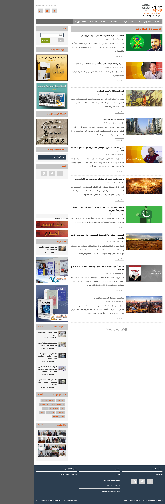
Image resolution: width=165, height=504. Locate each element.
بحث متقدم (28, 40)
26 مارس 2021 (92, 155)
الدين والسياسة (27, 404)
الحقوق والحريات (37, 408)
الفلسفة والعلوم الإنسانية (31, 400)
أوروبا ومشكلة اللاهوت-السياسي (94, 91)
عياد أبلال (103, 242)
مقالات (116, 22)
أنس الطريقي (102, 155)
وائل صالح (103, 183)
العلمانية (28, 408)
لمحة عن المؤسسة (118, 500)
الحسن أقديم (102, 39)
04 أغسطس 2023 (86, 95)
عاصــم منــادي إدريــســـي (99, 95)
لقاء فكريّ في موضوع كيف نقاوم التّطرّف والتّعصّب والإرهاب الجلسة (30, 356)
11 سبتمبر (28, 361)
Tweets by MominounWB (43, 218)
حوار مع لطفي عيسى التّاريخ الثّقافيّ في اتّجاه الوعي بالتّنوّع (83, 64)
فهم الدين (38, 416)
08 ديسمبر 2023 (92, 67)
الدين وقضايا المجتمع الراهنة (40, 404)
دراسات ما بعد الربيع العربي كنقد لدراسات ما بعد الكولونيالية (82, 179)
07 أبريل (30, 252)
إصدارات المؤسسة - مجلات (96, 486)
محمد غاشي (102, 273)
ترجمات (107, 22)
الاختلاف (45, 416)
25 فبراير (28, 337)
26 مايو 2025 (93, 39)
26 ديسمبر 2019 (93, 302)
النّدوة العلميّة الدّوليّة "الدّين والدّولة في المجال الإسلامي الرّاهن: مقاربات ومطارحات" (30, 369)
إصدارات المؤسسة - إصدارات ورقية (95, 480)
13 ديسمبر (28, 348)
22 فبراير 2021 (94, 183)
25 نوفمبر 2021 (92, 123)
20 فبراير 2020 (94, 242)
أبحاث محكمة (142, 474)
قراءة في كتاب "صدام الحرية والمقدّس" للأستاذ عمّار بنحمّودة (30, 382)
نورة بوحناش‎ (102, 123)
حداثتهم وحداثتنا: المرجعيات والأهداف (91, 298)
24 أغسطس (27, 387)
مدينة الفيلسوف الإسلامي (96, 119)
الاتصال (31, 5)
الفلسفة (25, 412)
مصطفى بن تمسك (101, 214)
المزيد (23, 326)
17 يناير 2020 (93, 273)
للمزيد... (102, 56)
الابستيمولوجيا (43, 412)
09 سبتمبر (28, 374)
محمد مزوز (102, 302)
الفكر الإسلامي (33, 412)
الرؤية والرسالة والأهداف (132, 500)
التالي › (99, 329)
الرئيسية (141, 22)
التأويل (45, 408)
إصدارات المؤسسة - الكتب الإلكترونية (94, 491)
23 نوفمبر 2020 (89, 214)
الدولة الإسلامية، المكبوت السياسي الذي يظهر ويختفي (85, 35)
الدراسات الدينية (43, 400)
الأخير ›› (92, 329)
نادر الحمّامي (102, 67)
